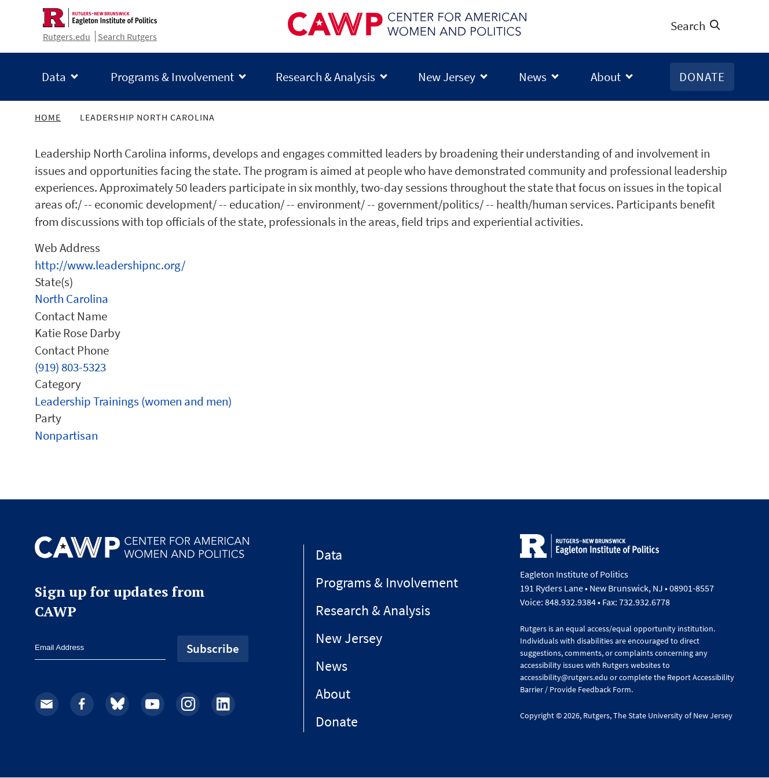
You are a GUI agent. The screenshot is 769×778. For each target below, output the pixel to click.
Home (48, 117)
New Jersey (446, 77)
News (533, 77)
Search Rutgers (127, 36)
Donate (702, 77)
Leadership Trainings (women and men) (133, 401)
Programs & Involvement (172, 77)
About (606, 77)
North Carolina (71, 298)
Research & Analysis (325, 77)
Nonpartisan (66, 435)
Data (54, 77)
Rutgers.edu (66, 36)
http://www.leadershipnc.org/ (110, 265)
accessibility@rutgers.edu (564, 677)
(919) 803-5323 (70, 367)
